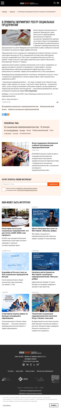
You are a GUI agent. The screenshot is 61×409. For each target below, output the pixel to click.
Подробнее (7, 405)
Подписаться (53, 184)
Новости (12, 12)
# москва (15, 133)
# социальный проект (25, 133)
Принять (54, 405)
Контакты (11, 371)
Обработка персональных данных (30, 393)
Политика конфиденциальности (30, 390)
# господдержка (11, 130)
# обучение (7, 133)
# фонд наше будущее (40, 130)
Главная (4, 12)
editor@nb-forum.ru (30, 359)
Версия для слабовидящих (45, 371)
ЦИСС (27, 50)
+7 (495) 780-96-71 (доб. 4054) (30, 361)
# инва (22, 130)
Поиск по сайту (30, 371)
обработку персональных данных (27, 188)
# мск (28, 130)
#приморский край (47, 106)
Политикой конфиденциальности (27, 190)
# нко (51, 130)
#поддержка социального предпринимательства (20, 106)
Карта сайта (19, 371)
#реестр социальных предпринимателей (23, 109)
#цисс (4, 109)
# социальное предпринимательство (21, 127)
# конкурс (45, 127)
